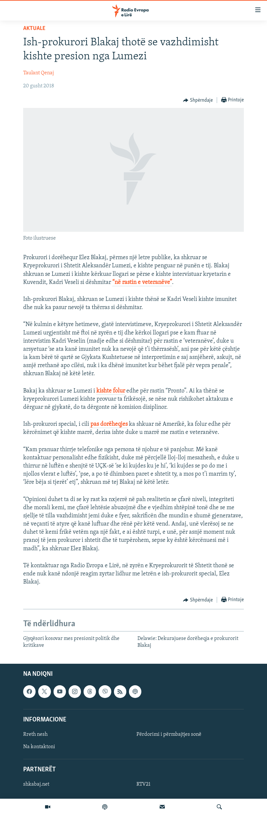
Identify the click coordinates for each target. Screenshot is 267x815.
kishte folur (110, 391)
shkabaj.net (36, 784)
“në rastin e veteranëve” (142, 282)
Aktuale (34, 28)
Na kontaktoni (39, 746)
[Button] (198, 100)
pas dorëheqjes (108, 424)
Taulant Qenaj (38, 73)
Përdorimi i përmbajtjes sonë (168, 734)
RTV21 (143, 784)
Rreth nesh (35, 734)
